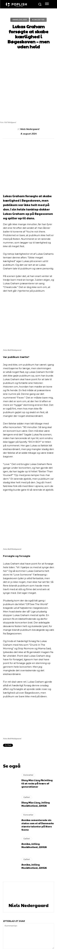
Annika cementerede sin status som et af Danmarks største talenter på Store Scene (37, 733)
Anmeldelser (19, 20)
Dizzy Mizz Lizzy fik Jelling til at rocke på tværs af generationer (37, 692)
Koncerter (38, 20)
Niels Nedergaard (29, 110)
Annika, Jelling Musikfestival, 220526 (34, 754)
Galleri (26, 706)
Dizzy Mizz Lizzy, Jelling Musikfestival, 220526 (35, 713)
